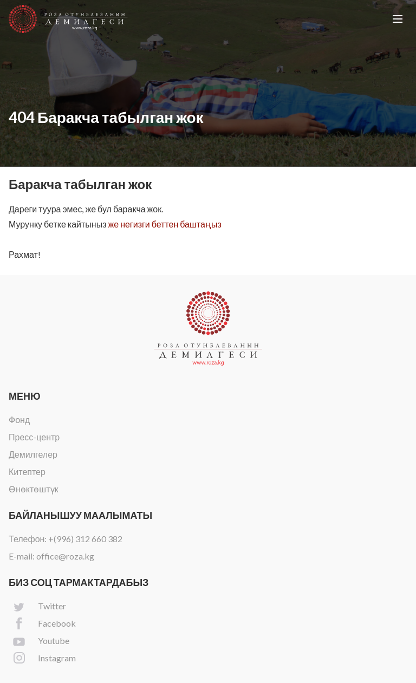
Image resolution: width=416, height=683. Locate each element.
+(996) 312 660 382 (85, 539)
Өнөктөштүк (33, 489)
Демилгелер (33, 454)
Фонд (19, 419)
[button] (397, 19)
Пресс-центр (34, 437)
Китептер (27, 471)
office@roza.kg (65, 556)
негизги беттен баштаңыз (171, 224)
